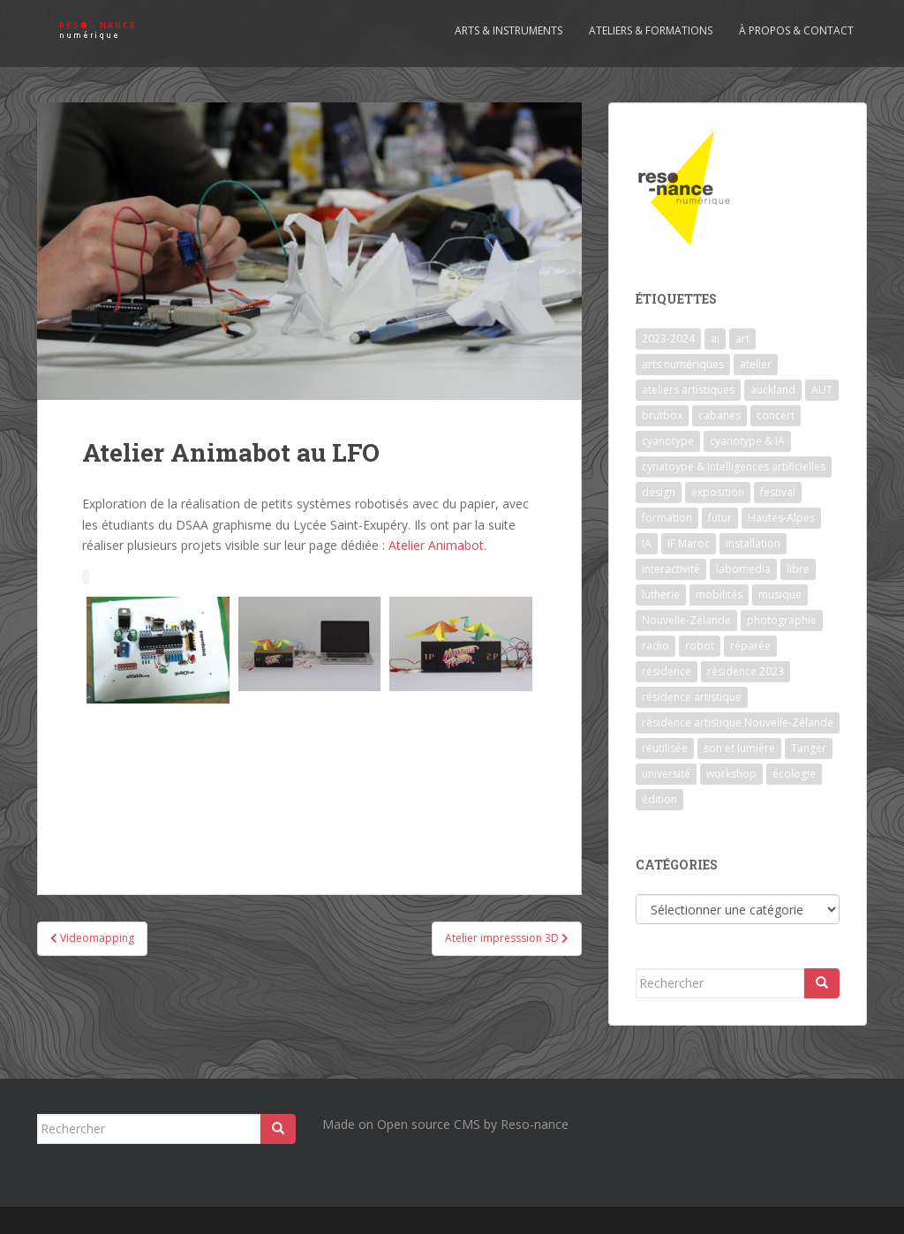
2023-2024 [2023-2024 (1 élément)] (668, 338)
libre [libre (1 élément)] (798, 568)
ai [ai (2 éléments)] (715, 338)
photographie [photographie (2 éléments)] (782, 620)
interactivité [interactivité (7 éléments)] (671, 568)
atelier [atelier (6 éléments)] (756, 364)
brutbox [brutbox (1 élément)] (662, 415)
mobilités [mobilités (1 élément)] (719, 594)
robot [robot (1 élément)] (699, 645)
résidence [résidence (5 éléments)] (666, 671)
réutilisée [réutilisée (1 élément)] (665, 748)
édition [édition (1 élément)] (659, 799)
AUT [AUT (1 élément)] (821, 389)
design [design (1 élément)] (658, 492)
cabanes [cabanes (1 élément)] (719, 415)
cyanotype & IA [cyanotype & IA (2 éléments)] (747, 440)
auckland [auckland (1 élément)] (772, 389)
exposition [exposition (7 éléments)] (717, 492)
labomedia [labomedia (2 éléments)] (743, 568)
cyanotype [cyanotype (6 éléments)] (668, 440)
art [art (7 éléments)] (742, 338)
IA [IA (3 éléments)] (647, 543)
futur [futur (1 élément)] (720, 517)
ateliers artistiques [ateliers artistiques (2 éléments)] (688, 389)
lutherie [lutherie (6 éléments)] (661, 594)
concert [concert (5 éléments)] (776, 415)
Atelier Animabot (436, 545)
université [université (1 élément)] (666, 773)
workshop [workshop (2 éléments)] (731, 773)
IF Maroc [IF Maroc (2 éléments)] (688, 543)
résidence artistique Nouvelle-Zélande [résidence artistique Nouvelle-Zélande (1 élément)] (737, 722)
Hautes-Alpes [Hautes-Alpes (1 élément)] (781, 517)
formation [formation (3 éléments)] (667, 517)
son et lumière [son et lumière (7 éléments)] (739, 748)
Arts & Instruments (508, 30)
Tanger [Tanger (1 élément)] (808, 748)
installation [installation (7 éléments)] (753, 543)
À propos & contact (796, 30)
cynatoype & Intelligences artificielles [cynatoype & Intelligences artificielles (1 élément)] (733, 466)
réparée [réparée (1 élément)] (750, 645)
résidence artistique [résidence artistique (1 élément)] (692, 696)
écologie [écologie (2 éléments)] (794, 773)
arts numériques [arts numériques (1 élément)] (683, 364)
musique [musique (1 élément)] (780, 594)
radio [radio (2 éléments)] (655, 645)
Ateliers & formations (650, 30)
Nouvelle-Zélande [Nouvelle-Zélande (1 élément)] (686, 620)
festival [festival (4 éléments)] (777, 492)
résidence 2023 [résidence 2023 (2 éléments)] (745, 671)
